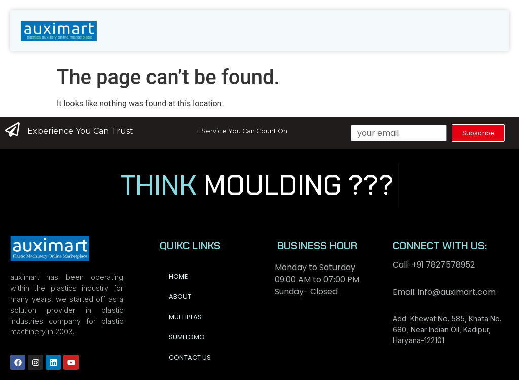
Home (178, 276)
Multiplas (185, 317)
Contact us (190, 357)
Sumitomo (187, 337)
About (180, 296)
